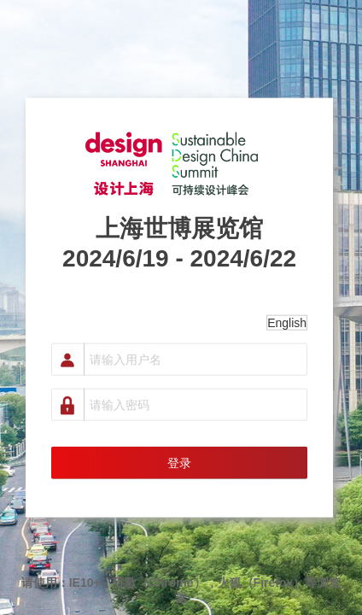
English (287, 322)
